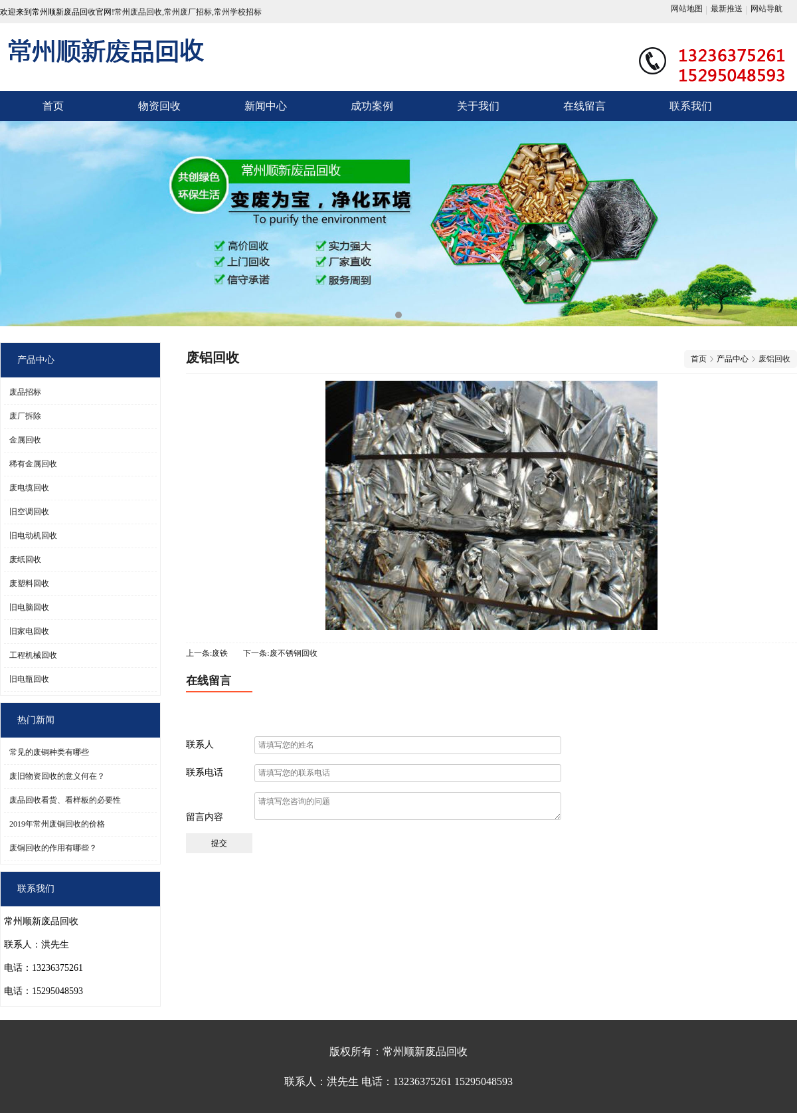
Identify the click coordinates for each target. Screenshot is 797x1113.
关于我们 (478, 106)
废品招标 (25, 392)
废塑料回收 (29, 583)
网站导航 (766, 8)
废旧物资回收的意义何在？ (57, 776)
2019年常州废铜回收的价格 (57, 824)
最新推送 (727, 8)
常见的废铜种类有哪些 (49, 752)
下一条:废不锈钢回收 (280, 653)
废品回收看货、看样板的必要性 (65, 800)
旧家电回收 (29, 631)
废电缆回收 (29, 487)
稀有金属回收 (33, 463)
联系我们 (690, 106)
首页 (53, 106)
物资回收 (159, 106)
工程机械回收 (33, 655)
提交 (219, 843)
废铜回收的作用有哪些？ (53, 848)
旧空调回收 (29, 511)
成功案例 (372, 106)
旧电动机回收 (33, 535)
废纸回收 (25, 559)
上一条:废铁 (207, 653)
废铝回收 (774, 358)
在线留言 (584, 106)
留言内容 (204, 817)
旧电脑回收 (29, 607)
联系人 (200, 745)
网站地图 (687, 8)
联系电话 (204, 772)
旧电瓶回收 (29, 679)
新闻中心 (265, 106)
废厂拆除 (25, 416)
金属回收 (25, 440)
